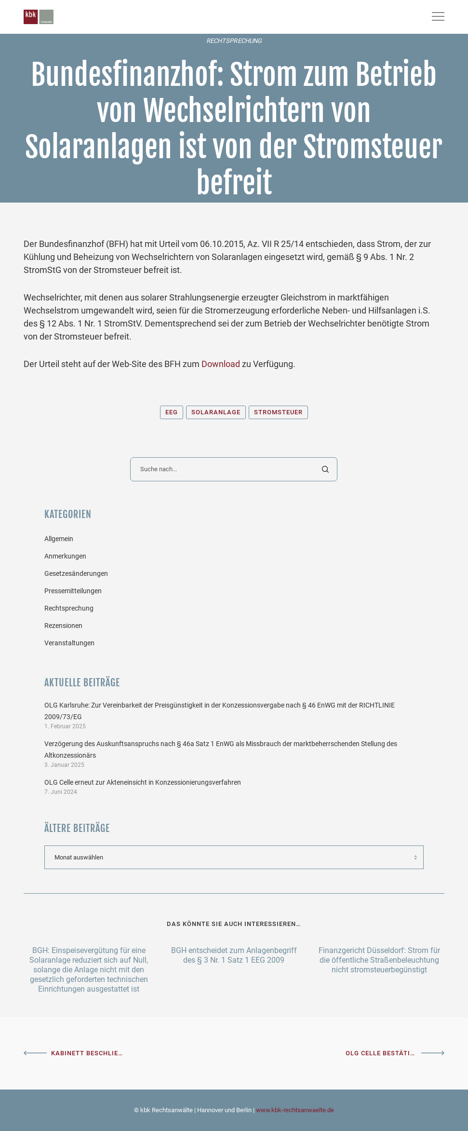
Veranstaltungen (69, 643)
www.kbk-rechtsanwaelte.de (295, 1110)
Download (220, 364)
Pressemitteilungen (73, 591)
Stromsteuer (278, 412)
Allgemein (58, 539)
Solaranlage (216, 412)
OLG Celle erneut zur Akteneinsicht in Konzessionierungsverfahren (142, 782)
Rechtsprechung (234, 40)
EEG (171, 412)
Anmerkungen (65, 556)
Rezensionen (63, 625)
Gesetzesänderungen (76, 573)
